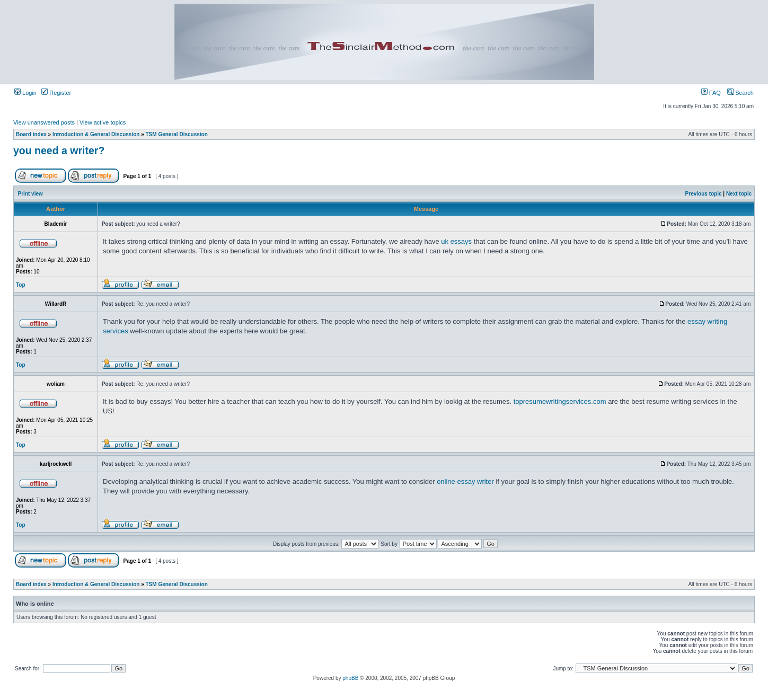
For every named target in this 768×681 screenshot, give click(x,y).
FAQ (711, 93)
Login (25, 93)
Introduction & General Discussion (95, 134)
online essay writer (465, 481)
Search (740, 93)
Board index (31, 134)
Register (56, 93)
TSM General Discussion (177, 134)
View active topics (103, 122)
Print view (30, 194)
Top (20, 285)
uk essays (456, 241)
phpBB (350, 678)
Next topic (739, 194)
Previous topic (703, 194)
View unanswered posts (44, 122)
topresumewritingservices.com (560, 401)
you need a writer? (58, 150)
